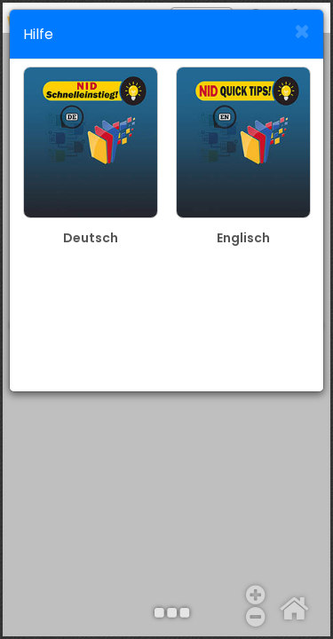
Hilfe (38, 34)
